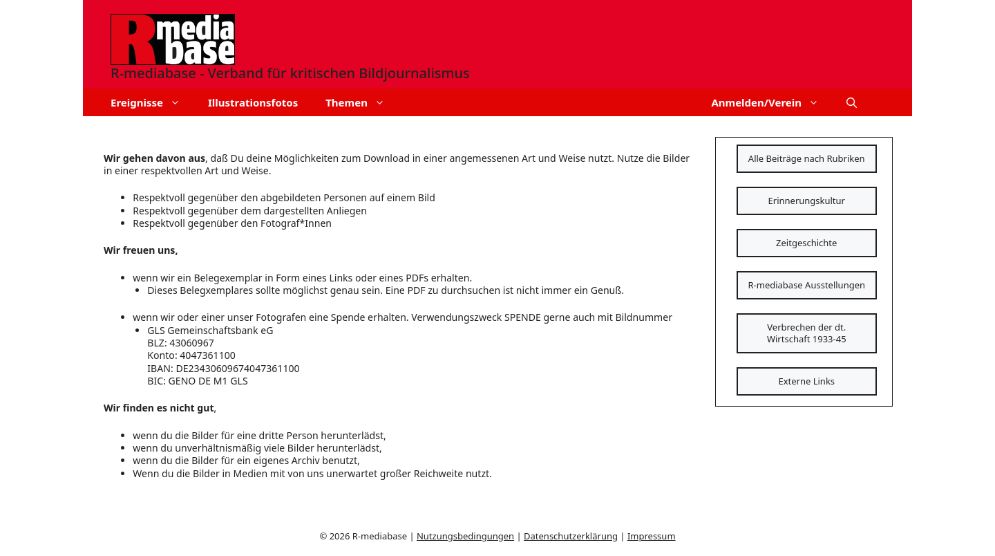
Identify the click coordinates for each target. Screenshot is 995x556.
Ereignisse (152, 102)
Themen (362, 102)
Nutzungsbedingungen (465, 536)
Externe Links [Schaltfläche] (806, 381)
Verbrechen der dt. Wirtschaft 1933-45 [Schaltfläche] (806, 333)
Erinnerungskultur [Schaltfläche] (806, 200)
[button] (852, 102)
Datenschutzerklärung (571, 536)
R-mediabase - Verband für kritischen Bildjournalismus (290, 73)
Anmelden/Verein (772, 102)
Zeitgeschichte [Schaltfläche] (806, 243)
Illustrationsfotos (253, 102)
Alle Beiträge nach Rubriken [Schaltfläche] (806, 158)
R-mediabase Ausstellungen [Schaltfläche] (806, 285)
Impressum (651, 536)
